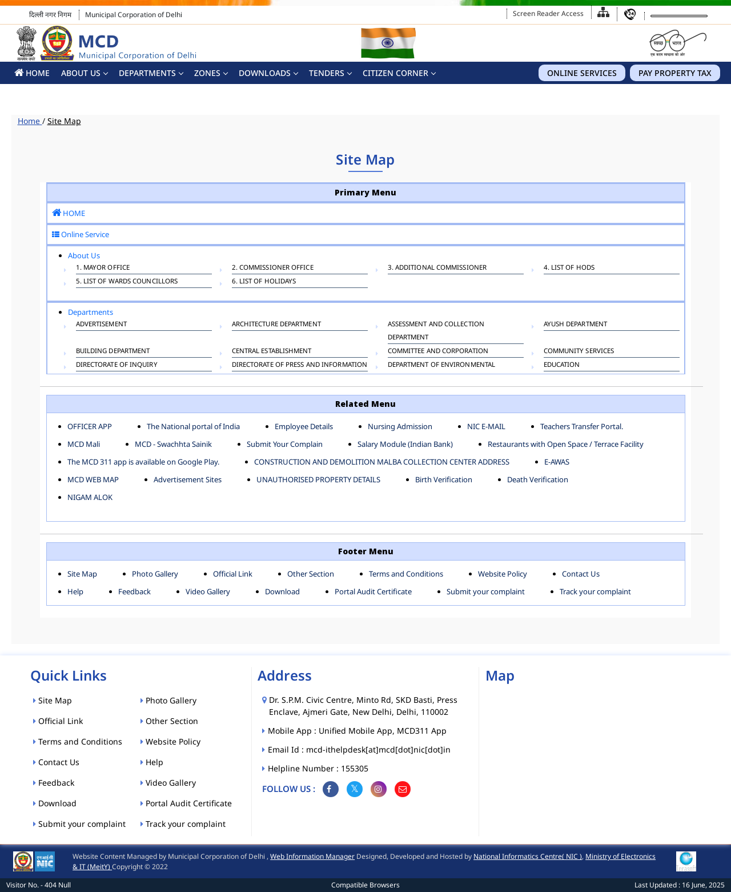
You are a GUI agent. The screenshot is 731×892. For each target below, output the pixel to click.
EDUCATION (562, 365)
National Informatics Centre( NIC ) (527, 856)
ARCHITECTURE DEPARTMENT (276, 325)
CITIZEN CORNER (395, 72)
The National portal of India (193, 426)
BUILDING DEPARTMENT (113, 352)
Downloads (265, 72)
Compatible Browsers (365, 885)
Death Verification (537, 479)
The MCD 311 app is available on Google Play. (143, 462)
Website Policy (502, 574)
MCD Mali (83, 444)
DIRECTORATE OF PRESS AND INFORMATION (300, 365)
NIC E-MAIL (486, 426)
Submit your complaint (486, 591)
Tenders (326, 72)
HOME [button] (32, 72)
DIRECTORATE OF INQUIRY (117, 365)
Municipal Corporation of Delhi (133, 14)
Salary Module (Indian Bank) (405, 444)
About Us (81, 72)
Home (30, 120)
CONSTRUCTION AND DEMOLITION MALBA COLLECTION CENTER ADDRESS (381, 462)
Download (282, 591)
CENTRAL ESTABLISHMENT (272, 352)
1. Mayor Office (103, 268)
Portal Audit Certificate (373, 591)
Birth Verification (443, 479)
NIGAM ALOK (90, 497)
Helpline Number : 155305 (318, 768)
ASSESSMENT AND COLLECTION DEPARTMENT (436, 330)
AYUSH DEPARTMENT (576, 325)
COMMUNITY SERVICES (579, 352)
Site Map (64, 120)
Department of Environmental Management (442, 371)
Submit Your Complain (285, 444)
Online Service (80, 234)
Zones (207, 72)
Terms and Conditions (406, 574)
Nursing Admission (400, 426)
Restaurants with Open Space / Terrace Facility (566, 444)
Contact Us (581, 574)
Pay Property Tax (675, 72)
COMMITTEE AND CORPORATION (438, 352)
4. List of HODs (569, 268)
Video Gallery (208, 591)
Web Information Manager (312, 856)
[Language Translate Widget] (679, 16)
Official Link (232, 574)
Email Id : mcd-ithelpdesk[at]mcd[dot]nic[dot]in (360, 749)
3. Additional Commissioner (437, 268)
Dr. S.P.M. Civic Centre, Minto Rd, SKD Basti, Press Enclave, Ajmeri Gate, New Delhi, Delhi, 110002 (363, 705)
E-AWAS (556, 462)
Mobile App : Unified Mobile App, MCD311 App (358, 730)
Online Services (582, 72)
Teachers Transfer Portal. (581, 426)
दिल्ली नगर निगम (50, 14)
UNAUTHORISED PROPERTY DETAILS (318, 479)
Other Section (310, 574)
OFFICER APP (89, 426)
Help (75, 591)
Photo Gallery (155, 574)
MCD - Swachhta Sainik (173, 444)
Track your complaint (595, 591)
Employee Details (304, 426)
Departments (147, 72)
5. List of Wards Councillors (127, 282)
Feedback (134, 591)
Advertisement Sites (188, 479)
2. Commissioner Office (273, 268)
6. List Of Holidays (264, 282)
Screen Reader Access (548, 13)
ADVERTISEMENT (101, 325)
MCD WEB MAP (93, 479)
